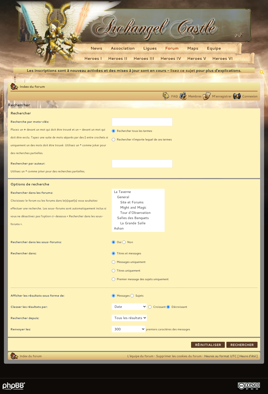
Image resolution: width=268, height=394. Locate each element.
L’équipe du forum (140, 356)
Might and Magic (138, 207)
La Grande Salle (138, 223)
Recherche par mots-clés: (29, 122)
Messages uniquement (129, 262)
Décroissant (176, 307)
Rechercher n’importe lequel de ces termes (142, 139)
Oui (116, 242)
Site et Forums (138, 202)
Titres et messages (126, 253)
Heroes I (93, 58)
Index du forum (32, 86)
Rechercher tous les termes (132, 131)
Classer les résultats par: (28, 307)
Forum (172, 48)
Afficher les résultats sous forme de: (37, 295)
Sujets (136, 295)
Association (123, 48)
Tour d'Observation (138, 212)
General (138, 197)
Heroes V (196, 58)
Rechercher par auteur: (27, 163)
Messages (121, 295)
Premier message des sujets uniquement (140, 279)
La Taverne (138, 192)
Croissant (157, 307)
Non (127, 242)
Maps (192, 48)
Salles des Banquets (138, 218)
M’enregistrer (222, 96)
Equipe (214, 48)
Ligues (150, 48)
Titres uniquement (126, 270)
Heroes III (143, 58)
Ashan (138, 228)
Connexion (250, 96)
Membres (195, 96)
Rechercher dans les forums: (31, 193)
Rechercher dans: (23, 253)
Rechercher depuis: (24, 318)
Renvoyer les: (20, 329)
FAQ (174, 96)
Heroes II (117, 58)
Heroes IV (170, 58)
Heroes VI (222, 58)
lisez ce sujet (182, 70)
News (96, 48)
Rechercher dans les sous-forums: (36, 242)
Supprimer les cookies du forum (179, 356)
